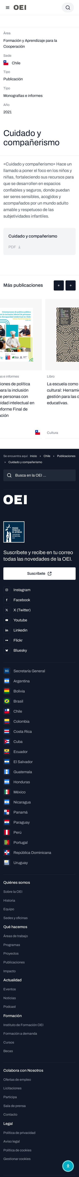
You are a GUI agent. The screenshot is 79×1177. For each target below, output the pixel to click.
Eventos (9, 989)
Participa (10, 1097)
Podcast (9, 1006)
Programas (11, 945)
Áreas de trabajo (15, 936)
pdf (14, 247)
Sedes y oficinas (15, 918)
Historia (9, 900)
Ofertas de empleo (17, 1079)
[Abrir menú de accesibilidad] (68, 1166)
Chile (47, 456)
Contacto (10, 1114)
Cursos (8, 1042)
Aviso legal (11, 1141)
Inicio (33, 456)
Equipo (8, 909)
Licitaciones (12, 1088)
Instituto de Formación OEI (23, 1025)
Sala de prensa (14, 1106)
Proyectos (11, 953)
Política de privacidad (19, 1133)
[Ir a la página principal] (19, 7)
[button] (59, 285)
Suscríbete (39, 573)
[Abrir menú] (7, 7)
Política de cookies (17, 1150)
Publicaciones (66, 456)
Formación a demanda (20, 1033)
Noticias (9, 998)
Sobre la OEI (12, 891)
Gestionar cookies (17, 1159)
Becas (8, 1051)
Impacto (9, 971)
